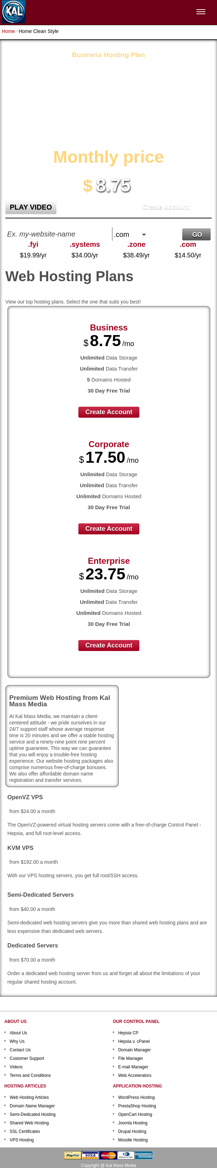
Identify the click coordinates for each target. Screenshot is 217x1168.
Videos (16, 1066)
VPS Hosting (22, 1140)
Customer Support (27, 1058)
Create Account (166, 207)
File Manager (130, 1058)
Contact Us (20, 1049)
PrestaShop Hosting (137, 1105)
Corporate (109, 444)
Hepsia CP (128, 1032)
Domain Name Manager (32, 1105)
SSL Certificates (25, 1131)
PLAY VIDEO (31, 207)
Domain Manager (134, 1049)
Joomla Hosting (133, 1122)
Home (8, 31)
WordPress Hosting (136, 1097)
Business (109, 327)
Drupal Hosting (132, 1131)
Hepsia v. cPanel (134, 1041)
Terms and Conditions (30, 1075)
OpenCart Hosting (135, 1114)
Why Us (17, 1041)
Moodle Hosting (133, 1140)
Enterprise (109, 561)
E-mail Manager (133, 1066)
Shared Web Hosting (29, 1122)
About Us (18, 1032)
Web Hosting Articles (29, 1097)
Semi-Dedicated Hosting (32, 1114)
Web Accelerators (134, 1075)
